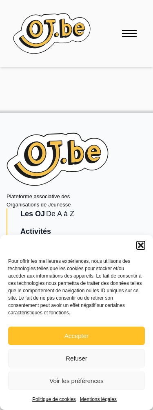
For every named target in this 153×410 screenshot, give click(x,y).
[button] (141, 245)
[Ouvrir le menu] (129, 33)
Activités (35, 231)
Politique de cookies (54, 399)
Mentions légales (98, 399)
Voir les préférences (76, 380)
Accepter (76, 335)
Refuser (76, 358)
